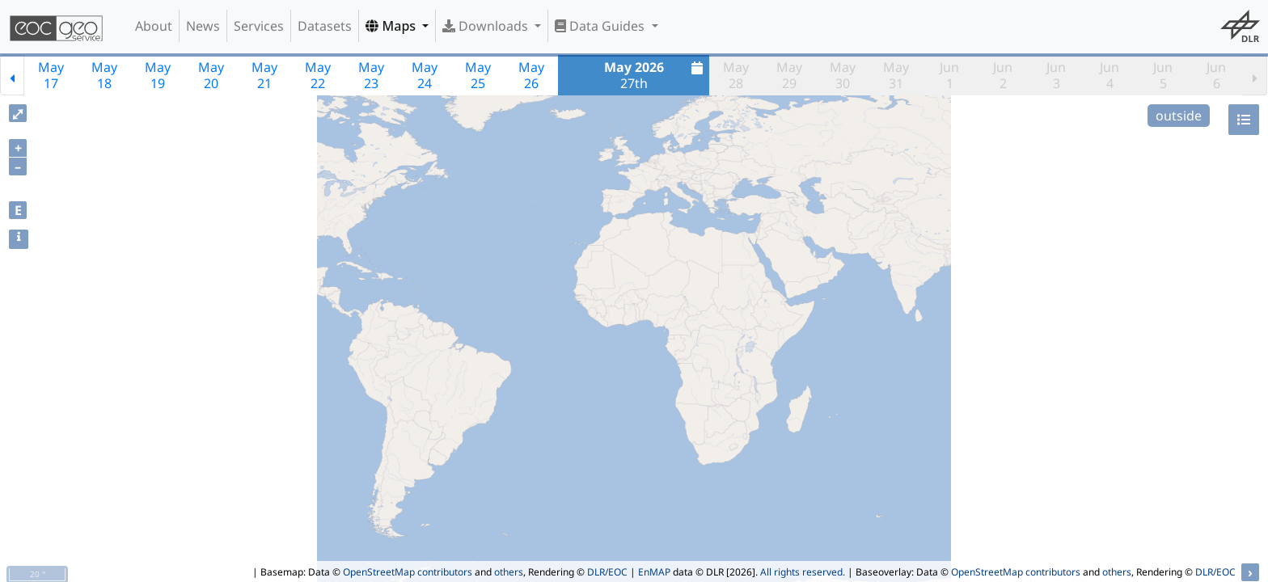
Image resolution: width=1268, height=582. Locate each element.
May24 (424, 75)
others (508, 572)
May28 (736, 75)
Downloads (486, 26)
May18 (104, 75)
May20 (211, 75)
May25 (478, 75)
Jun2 (1002, 75)
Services (259, 26)
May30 (843, 75)
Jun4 (1109, 75)
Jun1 (949, 75)
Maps (392, 26)
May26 (531, 75)
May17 (51, 75)
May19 (158, 75)
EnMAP (654, 572)
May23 (371, 75)
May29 (789, 75)
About (153, 26)
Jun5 (1163, 75)
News (203, 26)
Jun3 (1056, 75)
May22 (318, 75)
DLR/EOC (607, 572)
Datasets (325, 26)
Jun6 (1216, 75)
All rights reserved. (802, 572)
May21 (264, 75)
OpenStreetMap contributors (407, 572)
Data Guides (601, 26)
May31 (896, 75)
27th (656, 75)
